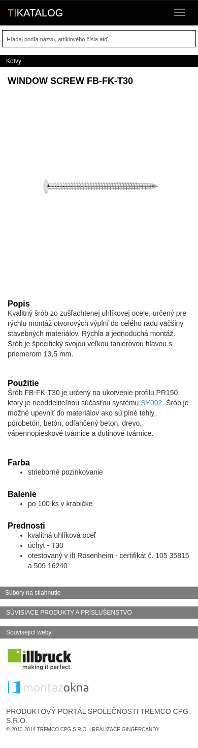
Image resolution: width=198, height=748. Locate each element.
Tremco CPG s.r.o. (62, 729)
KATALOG (35, 12)
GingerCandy (140, 729)
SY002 (151, 403)
